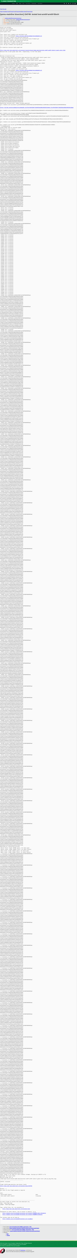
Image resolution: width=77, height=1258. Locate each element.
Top (1, 9)
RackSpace (22, 1250)
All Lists (4, 9)
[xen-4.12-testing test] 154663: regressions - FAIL (20, 1226)
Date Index (24, 11)
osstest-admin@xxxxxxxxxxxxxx (23, 19)
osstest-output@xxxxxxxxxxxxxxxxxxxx (13, 18)
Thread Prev (12, 11)
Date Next (7, 11)
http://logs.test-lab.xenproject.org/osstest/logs (16, 1209)
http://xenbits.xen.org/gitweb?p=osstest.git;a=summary (18, 1219)
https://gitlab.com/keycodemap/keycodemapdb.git (29, 36)
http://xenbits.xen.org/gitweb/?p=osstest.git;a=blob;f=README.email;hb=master (24, 1213)
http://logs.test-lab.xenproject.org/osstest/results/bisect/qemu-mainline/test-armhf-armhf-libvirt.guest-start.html (32, 50)
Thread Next (18, 11)
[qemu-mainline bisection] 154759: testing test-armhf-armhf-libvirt (24, 1228)
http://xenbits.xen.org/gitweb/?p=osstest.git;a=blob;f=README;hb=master (23, 1214)
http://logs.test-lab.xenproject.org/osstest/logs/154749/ (16, 1186)
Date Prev (2, 11)
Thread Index (29, 11)
